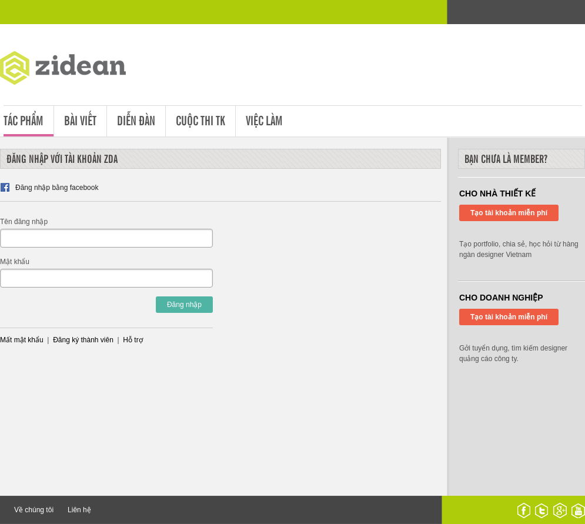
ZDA (71, 70)
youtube (578, 510)
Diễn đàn (136, 120)
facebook (523, 510)
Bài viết (80, 120)
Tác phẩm (24, 120)
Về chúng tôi (34, 510)
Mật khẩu (14, 262)
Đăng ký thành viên (83, 340)
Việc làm (264, 120)
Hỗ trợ (132, 340)
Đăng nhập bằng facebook (56, 187)
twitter (541, 510)
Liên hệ (79, 510)
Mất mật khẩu (22, 340)
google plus (560, 510)
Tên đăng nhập (24, 222)
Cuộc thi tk (200, 120)
